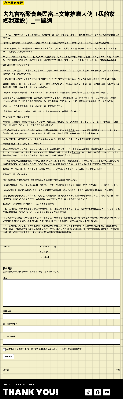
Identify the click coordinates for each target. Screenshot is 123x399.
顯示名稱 (8, 311)
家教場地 (76, 152)
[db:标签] (44, 257)
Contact (7, 384)
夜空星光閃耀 (13, 3)
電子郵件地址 (10, 323)
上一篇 (6, 369)
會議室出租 (42, 179)
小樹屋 (63, 34)
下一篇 (117, 369)
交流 (84, 163)
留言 (6, 277)
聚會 (56, 179)
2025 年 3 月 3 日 (48, 246)
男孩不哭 (44, 252)
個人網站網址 (9, 336)
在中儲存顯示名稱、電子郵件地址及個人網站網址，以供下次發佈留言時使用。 (45, 349)
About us (21, 384)
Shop (31, 384)
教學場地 (108, 163)
